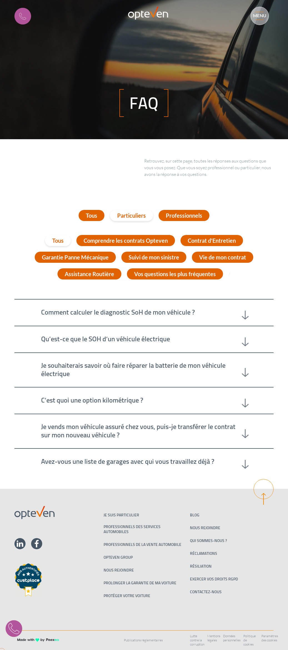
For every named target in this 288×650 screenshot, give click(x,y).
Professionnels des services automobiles (132, 529)
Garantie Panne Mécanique (75, 257)
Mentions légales (213, 638)
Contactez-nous (206, 591)
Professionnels (184, 215)
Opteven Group (118, 557)
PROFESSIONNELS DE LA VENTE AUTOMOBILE (142, 544)
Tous (91, 215)
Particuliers (131, 215)
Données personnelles (232, 638)
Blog (194, 514)
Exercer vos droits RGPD (214, 579)
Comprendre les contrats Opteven (126, 240)
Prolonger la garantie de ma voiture (140, 582)
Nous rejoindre (119, 570)
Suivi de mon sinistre (154, 257)
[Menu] (257, 15)
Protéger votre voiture (127, 595)
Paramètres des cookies (269, 638)
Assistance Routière (89, 274)
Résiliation (201, 566)
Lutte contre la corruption (197, 640)
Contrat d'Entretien (212, 240)
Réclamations (203, 553)
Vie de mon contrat (222, 257)
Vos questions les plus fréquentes (175, 274)
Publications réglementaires (143, 640)
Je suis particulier (121, 514)
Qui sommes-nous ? (208, 540)
